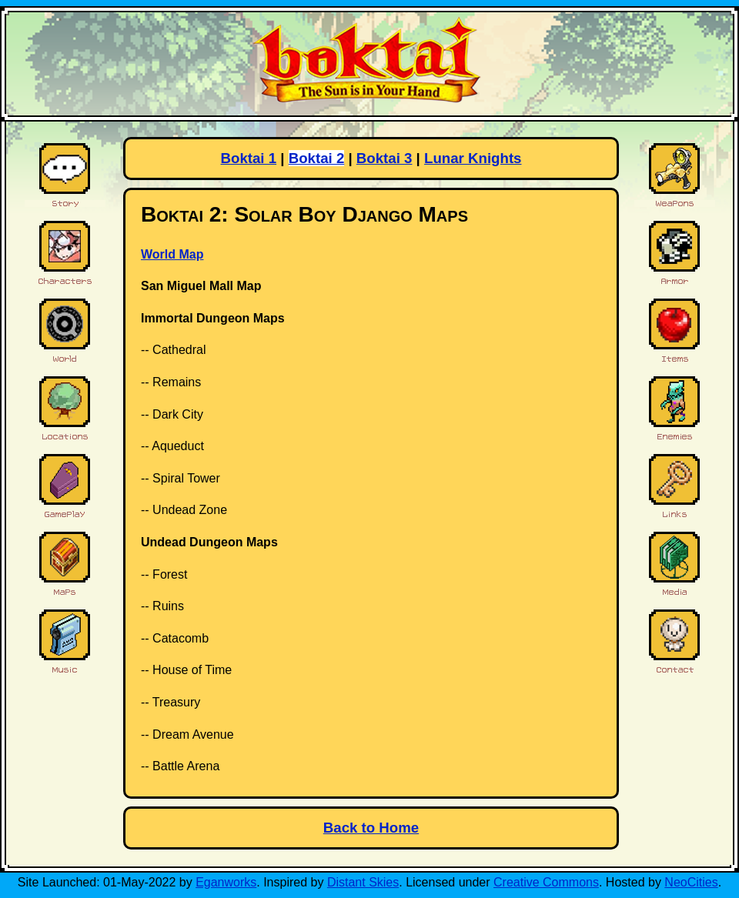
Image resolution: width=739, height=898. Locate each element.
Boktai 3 (384, 158)
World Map (172, 254)
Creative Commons (546, 882)
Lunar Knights (472, 158)
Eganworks (226, 882)
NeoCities (690, 882)
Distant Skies (363, 882)
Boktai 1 (249, 158)
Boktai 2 (317, 158)
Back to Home (371, 828)
